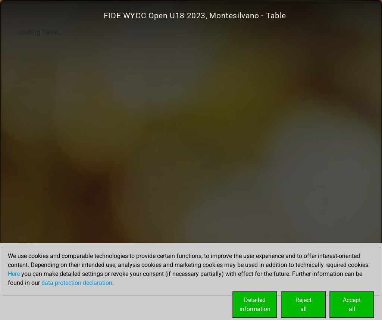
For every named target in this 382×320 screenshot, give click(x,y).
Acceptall (352, 304)
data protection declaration (76, 282)
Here (14, 273)
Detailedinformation (254, 304)
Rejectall (303, 304)
